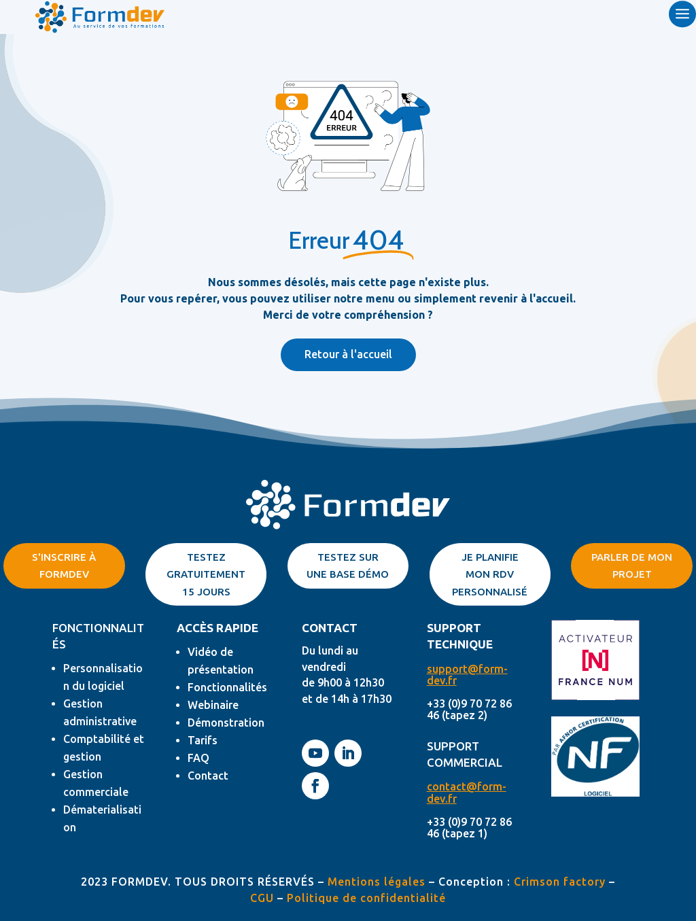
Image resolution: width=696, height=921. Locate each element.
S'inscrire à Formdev (64, 565)
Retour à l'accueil (348, 354)
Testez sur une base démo (348, 565)
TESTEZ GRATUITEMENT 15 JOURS (206, 574)
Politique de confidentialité (366, 898)
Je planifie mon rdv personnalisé (489, 574)
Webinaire (213, 705)
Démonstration (226, 722)
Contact (208, 775)
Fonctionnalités (227, 687)
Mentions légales (376, 881)
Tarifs (203, 740)
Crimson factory (560, 881)
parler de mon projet (631, 565)
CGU (262, 898)
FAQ (198, 758)
